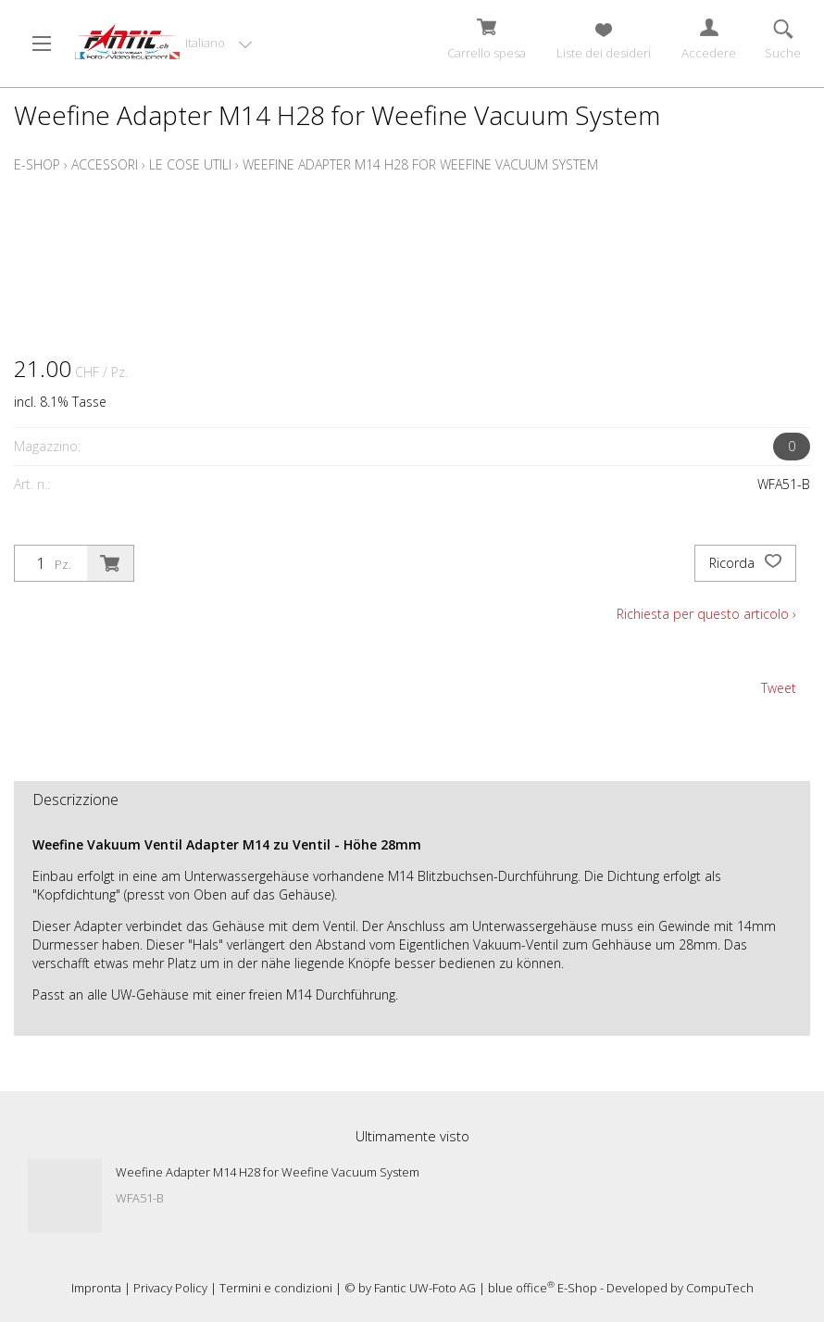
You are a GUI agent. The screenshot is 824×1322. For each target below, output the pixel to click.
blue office (521, 1287)
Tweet (778, 688)
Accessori (104, 164)
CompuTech (720, 1287)
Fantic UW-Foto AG (425, 1287)
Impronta (96, 1287)
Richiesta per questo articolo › (706, 614)
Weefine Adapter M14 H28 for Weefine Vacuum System (420, 164)
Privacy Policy (170, 1287)
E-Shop (37, 164)
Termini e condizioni (275, 1287)
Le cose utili (190, 164)
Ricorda (745, 563)
